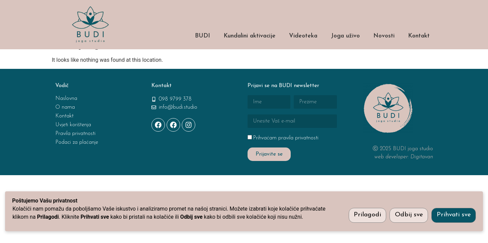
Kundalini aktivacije (250, 36)
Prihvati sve (454, 215)
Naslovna (66, 116)
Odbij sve (409, 215)
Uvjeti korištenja (73, 142)
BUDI (202, 36)
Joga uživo (345, 36)
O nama (65, 125)
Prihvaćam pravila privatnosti (285, 155)
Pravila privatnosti (75, 151)
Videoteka (303, 36)
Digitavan (421, 174)
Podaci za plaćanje (76, 160)
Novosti (384, 36)
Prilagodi (367, 215)
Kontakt (419, 36)
